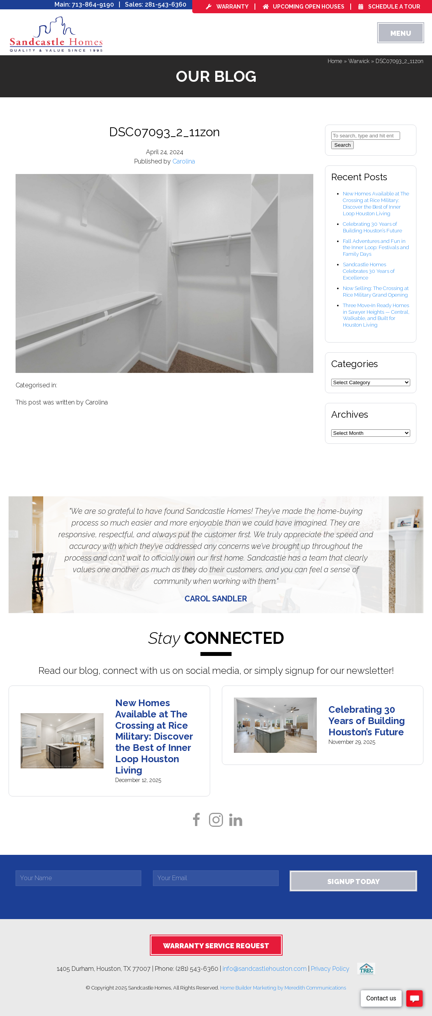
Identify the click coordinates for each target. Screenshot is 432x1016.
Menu (400, 33)
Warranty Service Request (216, 946)
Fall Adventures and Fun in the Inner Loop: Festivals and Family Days (376, 247)
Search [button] (342, 145)
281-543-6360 (165, 4)
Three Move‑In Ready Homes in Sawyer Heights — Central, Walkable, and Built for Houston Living (376, 315)
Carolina (183, 161)
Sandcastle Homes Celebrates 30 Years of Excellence (369, 271)
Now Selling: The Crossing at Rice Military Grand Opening (376, 291)
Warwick (358, 61)
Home (335, 61)
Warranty (227, 7)
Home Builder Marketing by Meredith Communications (283, 988)
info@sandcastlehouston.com (265, 968)
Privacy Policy (334, 968)
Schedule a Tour (389, 7)
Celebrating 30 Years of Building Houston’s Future (372, 227)
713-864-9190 (93, 4)
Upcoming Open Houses (303, 7)
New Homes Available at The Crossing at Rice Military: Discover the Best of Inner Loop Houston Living (376, 203)
